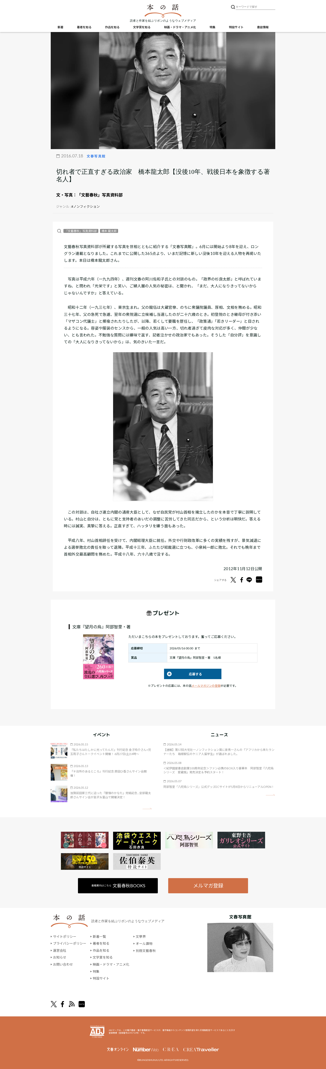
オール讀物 (144, 943)
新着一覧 (99, 936)
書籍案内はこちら (119, 885)
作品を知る (112, 27)
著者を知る (84, 27)
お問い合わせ (63, 964)
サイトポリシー (64, 936)
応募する (183, 674)
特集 (212, 27)
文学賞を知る (142, 27)
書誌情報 (263, 27)
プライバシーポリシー (69, 943)
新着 (60, 27)
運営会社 (59, 950)
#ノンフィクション (85, 206)
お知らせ (59, 957)
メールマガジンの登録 (206, 685)
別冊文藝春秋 (146, 950)
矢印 (147, 808)
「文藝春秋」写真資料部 (100, 194)
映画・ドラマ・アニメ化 (180, 27)
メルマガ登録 (208, 885)
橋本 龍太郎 (109, 231)
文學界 (141, 936)
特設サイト (236, 27)
